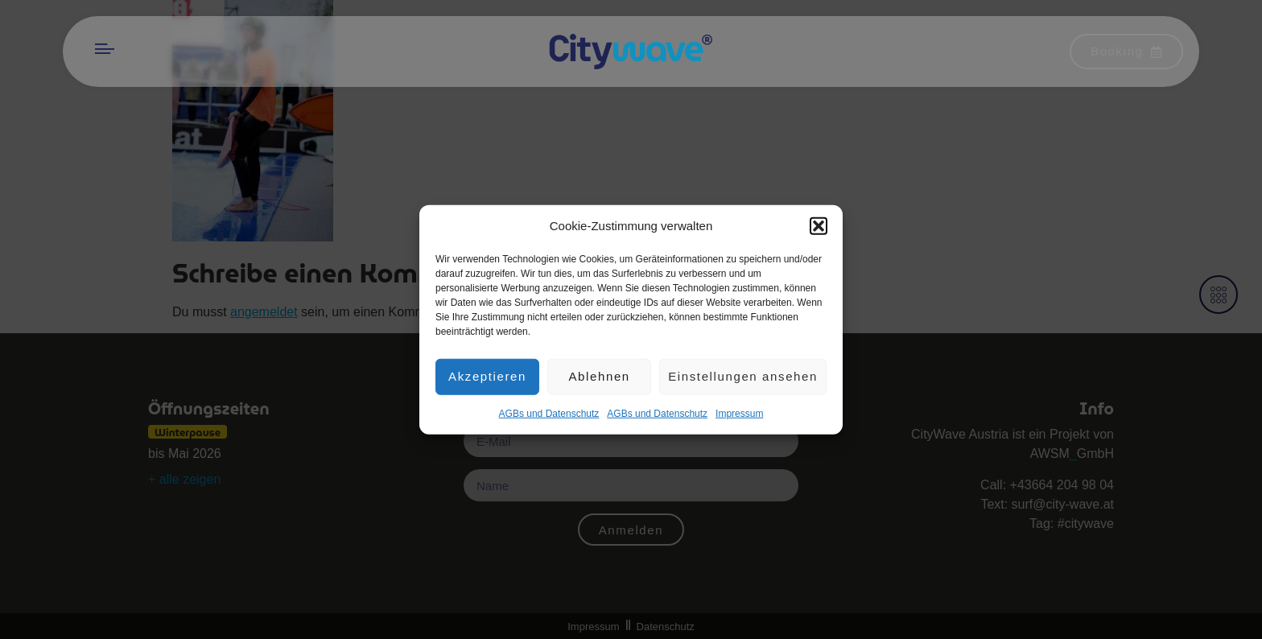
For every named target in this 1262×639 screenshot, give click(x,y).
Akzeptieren (487, 380)
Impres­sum (739, 417)
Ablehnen (598, 380)
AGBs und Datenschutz (549, 417)
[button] (818, 231)
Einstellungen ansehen (743, 380)
